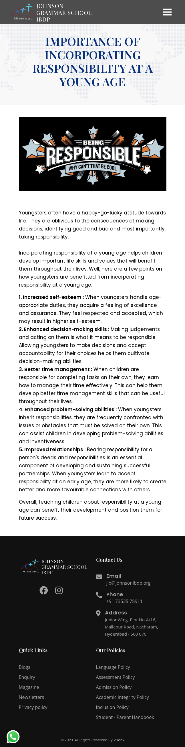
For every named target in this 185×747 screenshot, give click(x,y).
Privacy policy (33, 707)
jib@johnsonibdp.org (128, 583)
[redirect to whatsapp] (13, 737)
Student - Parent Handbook (125, 717)
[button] (167, 12)
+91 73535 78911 (124, 601)
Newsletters (31, 697)
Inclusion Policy (112, 707)
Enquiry (27, 677)
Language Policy (113, 667)
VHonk (119, 740)
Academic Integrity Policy (122, 697)
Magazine (29, 687)
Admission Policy (114, 687)
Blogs (24, 667)
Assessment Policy (115, 677)
